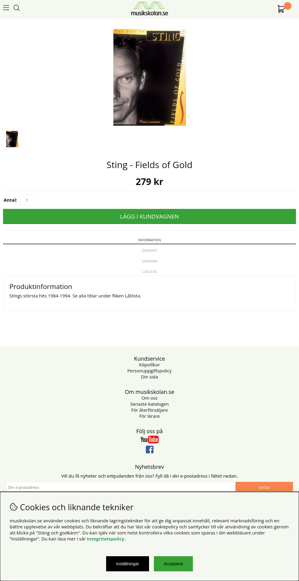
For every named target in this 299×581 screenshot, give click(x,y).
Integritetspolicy (106, 539)
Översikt (149, 250)
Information (149, 240)
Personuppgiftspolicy (149, 371)
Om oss (149, 398)
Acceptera (173, 563)
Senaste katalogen (149, 404)
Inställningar (127, 563)
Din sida (149, 377)
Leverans (149, 261)
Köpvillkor (149, 365)
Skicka (263, 487)
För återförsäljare (149, 410)
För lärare (149, 416)
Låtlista (149, 271)
